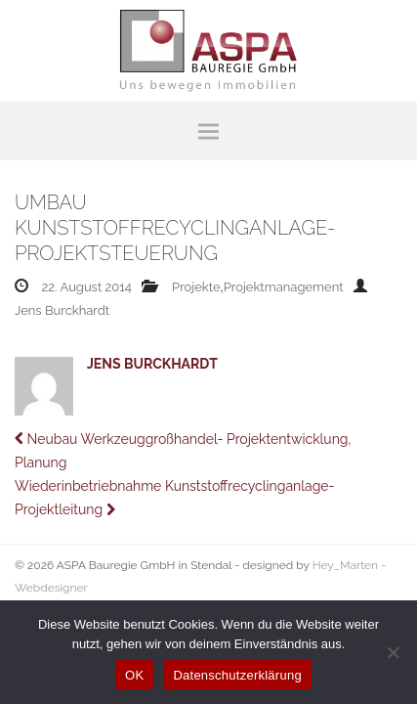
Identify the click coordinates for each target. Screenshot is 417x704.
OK (134, 675)
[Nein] (392, 652)
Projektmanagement (284, 287)
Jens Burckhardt (62, 310)
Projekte (196, 287)
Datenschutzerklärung (237, 675)
